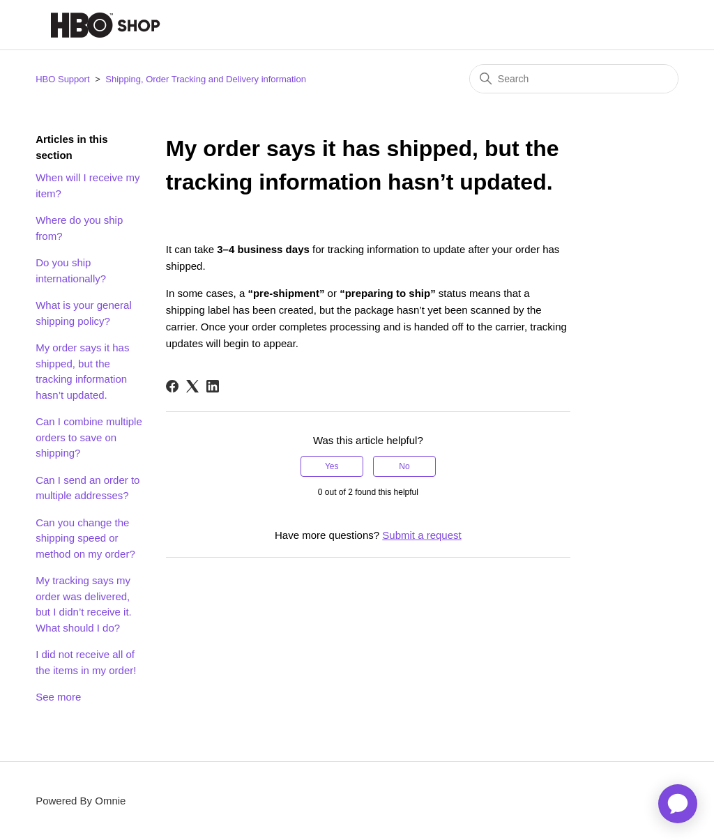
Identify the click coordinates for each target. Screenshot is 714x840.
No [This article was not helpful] (404, 466)
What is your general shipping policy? (84, 313)
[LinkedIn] (212, 386)
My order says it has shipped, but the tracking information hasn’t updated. (82, 371)
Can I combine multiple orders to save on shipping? (89, 437)
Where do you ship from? (79, 228)
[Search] (574, 79)
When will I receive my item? (87, 185)
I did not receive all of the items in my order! (86, 662)
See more (58, 697)
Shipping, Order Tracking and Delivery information (205, 79)
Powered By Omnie (81, 801)
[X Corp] (192, 386)
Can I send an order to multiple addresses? (87, 488)
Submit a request (421, 535)
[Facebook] (172, 386)
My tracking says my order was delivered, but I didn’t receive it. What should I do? (84, 604)
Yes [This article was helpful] (332, 466)
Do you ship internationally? (71, 270)
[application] (677, 804)
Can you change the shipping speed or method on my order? (85, 538)
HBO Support (62, 79)
